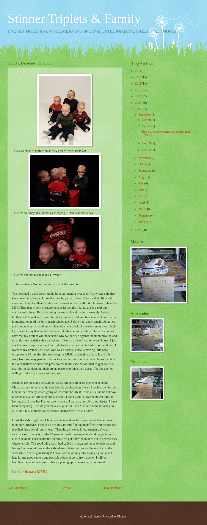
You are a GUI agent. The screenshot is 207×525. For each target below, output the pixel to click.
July (141, 183)
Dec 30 (146, 119)
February (144, 215)
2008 (138, 109)
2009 (138, 102)
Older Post (113, 488)
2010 (138, 96)
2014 (138, 70)
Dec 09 (146, 143)
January (144, 221)
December (145, 114)
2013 (138, 77)
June (142, 190)
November (145, 158)
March (143, 209)
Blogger (122, 516)
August (143, 177)
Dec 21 (146, 126)
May (142, 196)
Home (65, 488)
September (145, 170)
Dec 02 (146, 149)
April (142, 202)
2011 (138, 90)
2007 (138, 230)
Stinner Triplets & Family (74, 18)
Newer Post (17, 488)
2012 (138, 83)
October (144, 164)
